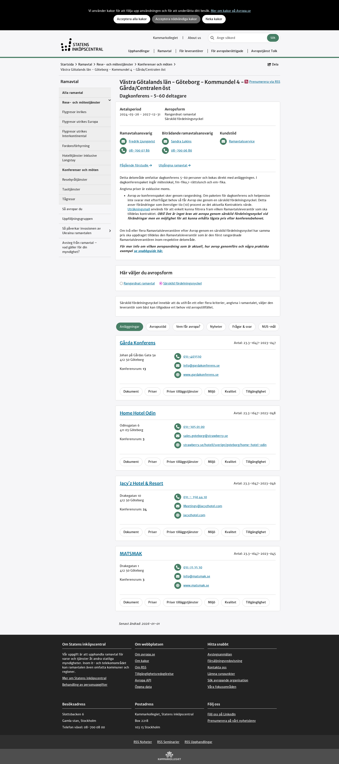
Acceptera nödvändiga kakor (176, 19)
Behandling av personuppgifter (84, 685)
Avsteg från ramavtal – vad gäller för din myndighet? (79, 247)
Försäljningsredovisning (225, 661)
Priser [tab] (152, 391)
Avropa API (143, 680)
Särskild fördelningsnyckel (182, 283)
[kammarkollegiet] (169, 756)
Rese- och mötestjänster (115, 64)
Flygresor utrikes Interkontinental (74, 133)
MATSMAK (131, 553)
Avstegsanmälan (220, 654)
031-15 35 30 (188, 567)
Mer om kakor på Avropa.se (231, 11)
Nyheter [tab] (216, 327)
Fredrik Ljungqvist (137, 141)
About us (194, 38)
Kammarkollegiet (166, 38)
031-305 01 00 (189, 426)
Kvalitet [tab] (230, 391)
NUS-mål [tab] (269, 327)
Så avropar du (72, 209)
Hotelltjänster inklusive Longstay (79, 158)
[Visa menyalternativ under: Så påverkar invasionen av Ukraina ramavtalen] (110, 231)
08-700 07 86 (135, 150)
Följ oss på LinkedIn (222, 714)
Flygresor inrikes (74, 112)
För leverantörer (191, 51)
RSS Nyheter (143, 742)
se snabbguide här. (148, 251)
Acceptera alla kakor (132, 19)
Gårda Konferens (137, 342)
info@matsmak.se (192, 576)
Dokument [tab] (131, 391)
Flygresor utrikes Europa (80, 122)
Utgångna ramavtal (174, 165)
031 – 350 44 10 (190, 497)
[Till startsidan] (82, 43)
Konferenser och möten (155, 64)
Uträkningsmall (139, 209)
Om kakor (142, 661)
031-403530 (187, 356)
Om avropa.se (145, 654)
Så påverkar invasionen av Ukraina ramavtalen (81, 231)
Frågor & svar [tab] (242, 327)
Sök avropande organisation (228, 680)
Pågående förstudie (136, 165)
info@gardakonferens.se (197, 365)
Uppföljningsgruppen (77, 219)
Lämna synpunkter (221, 674)
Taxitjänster (71, 189)
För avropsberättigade (227, 51)
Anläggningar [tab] (129, 327)
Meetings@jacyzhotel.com (198, 506)
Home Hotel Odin (138, 413)
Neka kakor (214, 19)
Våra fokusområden (222, 687)
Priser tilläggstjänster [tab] (182, 391)
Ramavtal (164, 51)
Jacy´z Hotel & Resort (141, 483)
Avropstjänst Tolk (264, 51)
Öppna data (143, 687)
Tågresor (68, 199)
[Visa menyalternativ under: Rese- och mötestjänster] (109, 100)
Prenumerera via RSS (262, 82)
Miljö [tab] (211, 391)
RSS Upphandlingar (198, 742)
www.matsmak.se (191, 585)
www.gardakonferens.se (196, 374)
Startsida (67, 64)
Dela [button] (273, 64)
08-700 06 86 (177, 150)
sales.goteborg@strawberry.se (201, 435)
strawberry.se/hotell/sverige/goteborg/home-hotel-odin (220, 444)
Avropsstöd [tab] (158, 327)
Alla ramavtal (72, 93)
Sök (272, 38)
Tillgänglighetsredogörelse (154, 674)
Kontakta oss (217, 667)
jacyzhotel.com (189, 515)
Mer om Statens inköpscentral (84, 678)
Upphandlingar (139, 51)
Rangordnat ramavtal (139, 283)
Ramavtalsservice (237, 141)
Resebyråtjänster (74, 180)
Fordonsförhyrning (76, 146)
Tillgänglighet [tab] (256, 391)
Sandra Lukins (177, 141)
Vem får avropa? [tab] (188, 327)
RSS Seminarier (168, 742)
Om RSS (140, 667)
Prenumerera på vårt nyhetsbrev (232, 721)
